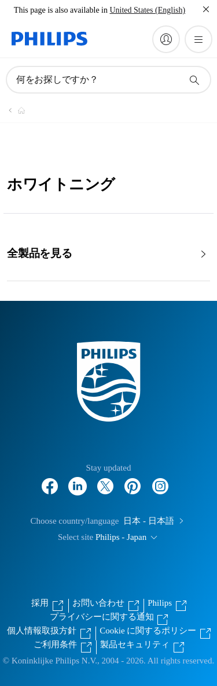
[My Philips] (166, 39)
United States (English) (147, 10)
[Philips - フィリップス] (14, 110)
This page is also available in (61, 10)
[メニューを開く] (198, 39)
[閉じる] (206, 9)
